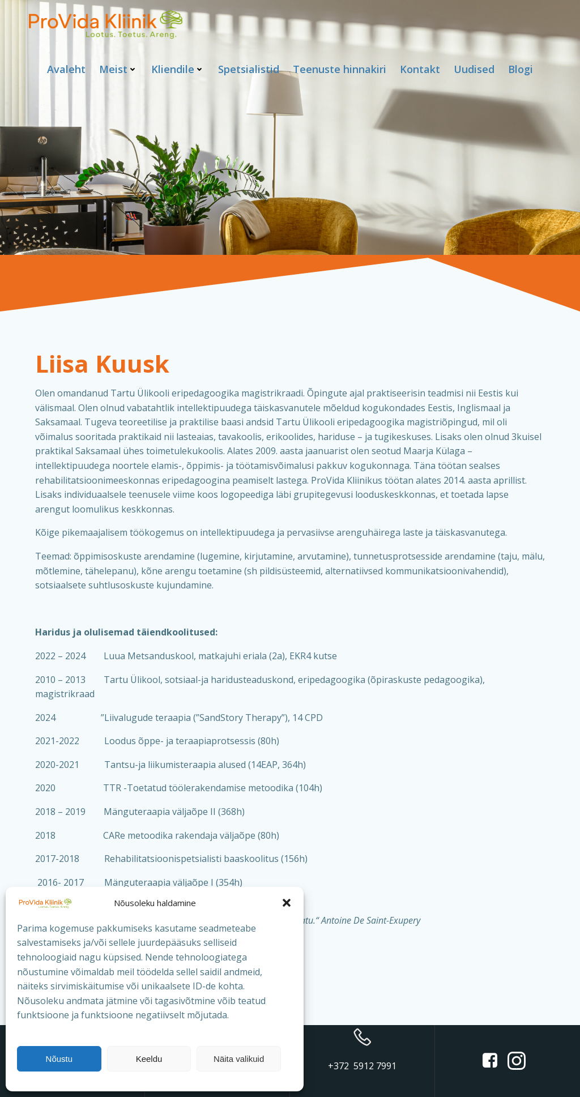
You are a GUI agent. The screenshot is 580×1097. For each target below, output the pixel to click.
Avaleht (66, 69)
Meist (118, 69)
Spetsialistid (248, 69)
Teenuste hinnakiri (339, 69)
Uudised (474, 69)
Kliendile (177, 69)
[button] (286, 902)
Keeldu (149, 1059)
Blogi (520, 69)
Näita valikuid (239, 1059)
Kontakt (420, 69)
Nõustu (59, 1059)
